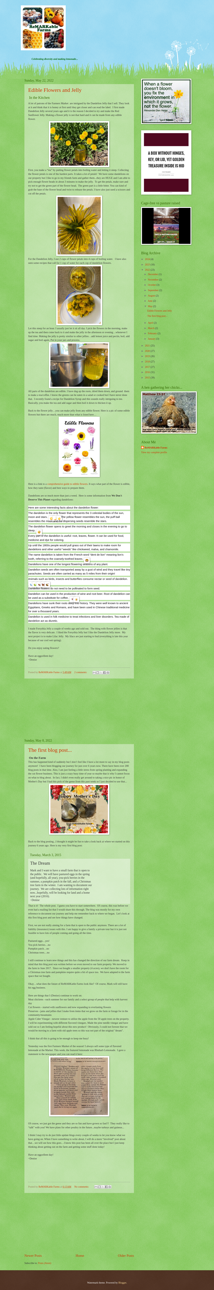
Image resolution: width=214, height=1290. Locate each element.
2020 (147, 351)
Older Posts (126, 1255)
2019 (147, 356)
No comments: (81, 1186)
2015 (147, 377)
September (153, 290)
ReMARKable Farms (156, 447)
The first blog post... (50, 750)
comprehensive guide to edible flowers (67, 483)
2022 (147, 269)
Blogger (122, 1282)
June (150, 301)
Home (80, 1255)
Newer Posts (33, 1255)
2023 (147, 264)
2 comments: (81, 672)
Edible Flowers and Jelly (55, 90)
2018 (147, 361)
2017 (147, 367)
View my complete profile (154, 452)
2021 (147, 345)
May (150, 306)
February (152, 333)
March (151, 328)
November (153, 279)
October (152, 285)
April (151, 322)
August (152, 295)
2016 (147, 372)
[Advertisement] (79, 708)
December (153, 274)
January (152, 338)
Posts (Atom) (44, 1263)
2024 (147, 259)
